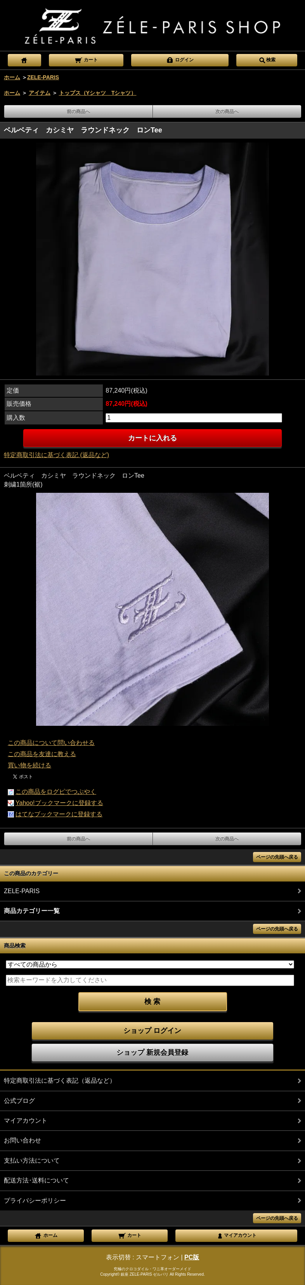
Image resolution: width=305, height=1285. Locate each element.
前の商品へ (78, 111)
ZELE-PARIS (43, 77)
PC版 (191, 1257)
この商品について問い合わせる (51, 742)
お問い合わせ (22, 1140)
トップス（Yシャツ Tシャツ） (98, 93)
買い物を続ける (29, 765)
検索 (267, 59)
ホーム (12, 77)
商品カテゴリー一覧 (32, 911)
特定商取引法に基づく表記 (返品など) (56, 455)
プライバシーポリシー (35, 1200)
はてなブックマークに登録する (59, 814)
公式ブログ (19, 1100)
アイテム (39, 93)
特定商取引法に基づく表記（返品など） (60, 1080)
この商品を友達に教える (42, 754)
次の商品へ (227, 111)
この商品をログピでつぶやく (56, 791)
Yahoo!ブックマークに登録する (59, 803)
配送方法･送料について (36, 1180)
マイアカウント (25, 1120)
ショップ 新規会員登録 (152, 1052)
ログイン (180, 59)
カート (86, 59)
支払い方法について (32, 1160)
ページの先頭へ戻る (277, 857)
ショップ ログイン (152, 1031)
